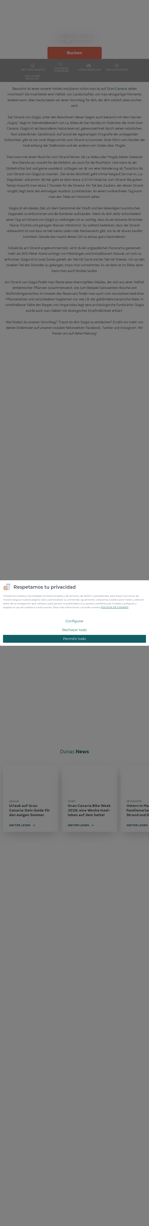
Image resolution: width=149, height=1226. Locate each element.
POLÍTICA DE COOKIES (114, 607)
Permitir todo (74, 639)
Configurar (74, 621)
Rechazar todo (74, 630)
